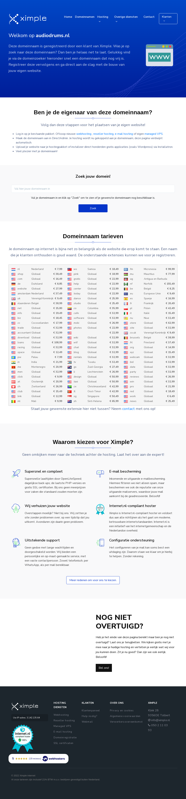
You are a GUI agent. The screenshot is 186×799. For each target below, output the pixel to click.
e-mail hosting (124, 134)
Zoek (93, 208)
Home (68, 17)
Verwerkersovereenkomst (126, 721)
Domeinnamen (84, 17)
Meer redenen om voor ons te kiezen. (93, 580)
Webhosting (61, 715)
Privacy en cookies (122, 710)
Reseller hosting (64, 720)
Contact (149, 17)
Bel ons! (104, 668)
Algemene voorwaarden (125, 716)
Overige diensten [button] (126, 17)
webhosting (84, 134)
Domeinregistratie (65, 737)
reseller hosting (103, 134)
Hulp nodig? (89, 716)
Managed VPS (62, 726)
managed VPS (154, 134)
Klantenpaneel (91, 710)
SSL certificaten (64, 743)
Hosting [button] (102, 17)
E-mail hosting (63, 731)
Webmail (87, 721)
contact (128, 408)
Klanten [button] (166, 16)
